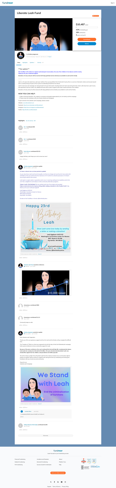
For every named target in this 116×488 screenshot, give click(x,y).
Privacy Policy (65, 486)
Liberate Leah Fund (29, 264)
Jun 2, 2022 (32, 266)
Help (60, 464)
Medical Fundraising (20, 461)
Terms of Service (57, 486)
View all (39, 254)
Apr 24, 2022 (34, 333)
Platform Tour (62, 461)
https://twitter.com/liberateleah (29, 109)
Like (21, 132)
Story (18, 62)
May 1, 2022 (26, 318)
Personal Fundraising (20, 458)
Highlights (25, 62)
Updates (32, 62)
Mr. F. (25, 139)
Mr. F (25, 127)
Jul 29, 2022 (26, 128)
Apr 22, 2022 (27, 425)
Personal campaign (30, 56)
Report (49, 56)
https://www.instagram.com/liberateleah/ (34, 107)
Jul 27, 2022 (26, 152)
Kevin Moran (27, 151)
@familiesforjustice (42, 198)
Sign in (113, 3)
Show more (45, 435)
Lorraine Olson (28, 411)
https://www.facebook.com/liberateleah (33, 105)
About (60, 458)
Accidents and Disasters (43, 458)
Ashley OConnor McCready (31, 424)
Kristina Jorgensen (33, 54)
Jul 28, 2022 (26, 140)
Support (49, 486)
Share (87, 44)
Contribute (86, 39)
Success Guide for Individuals (44, 464)
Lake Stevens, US (44, 56)
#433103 (30, 190)
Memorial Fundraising (42, 461)
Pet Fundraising (19, 464)
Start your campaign (58, 472)
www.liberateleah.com (28, 103)
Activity (40, 62)
